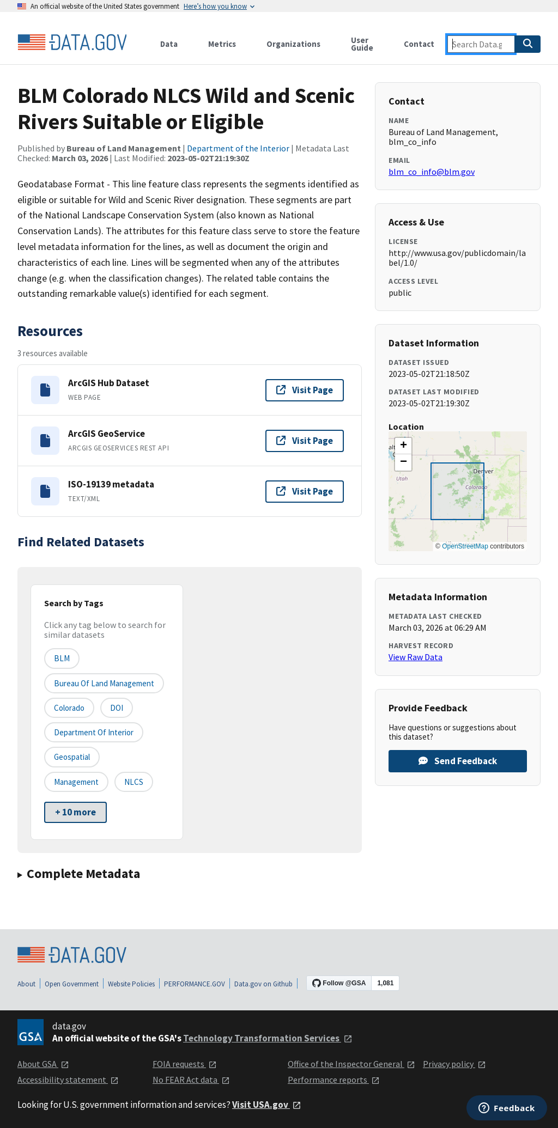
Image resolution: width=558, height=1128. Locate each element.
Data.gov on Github (263, 984)
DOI (116, 708)
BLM (62, 658)
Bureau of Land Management (104, 683)
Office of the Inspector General (351, 1063)
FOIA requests (185, 1063)
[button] (403, 446)
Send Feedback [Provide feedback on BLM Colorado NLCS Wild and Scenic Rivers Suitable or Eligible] (457, 761)
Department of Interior (94, 732)
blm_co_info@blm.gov (432, 171)
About (26, 984)
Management (76, 782)
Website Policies (131, 984)
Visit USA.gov (266, 1105)
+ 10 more (75, 812)
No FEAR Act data (191, 1079)
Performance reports (334, 1079)
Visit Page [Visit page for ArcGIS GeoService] (304, 441)
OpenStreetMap (465, 546)
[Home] (71, 42)
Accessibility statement (68, 1079)
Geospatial (72, 757)
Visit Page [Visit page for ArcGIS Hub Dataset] (304, 390)
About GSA (43, 1063)
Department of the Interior (238, 148)
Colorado (69, 708)
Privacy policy (454, 1063)
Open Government (72, 984)
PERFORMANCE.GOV (194, 984)
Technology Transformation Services (268, 1038)
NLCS (133, 782)
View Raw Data (415, 656)
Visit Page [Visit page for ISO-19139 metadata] (304, 491)
